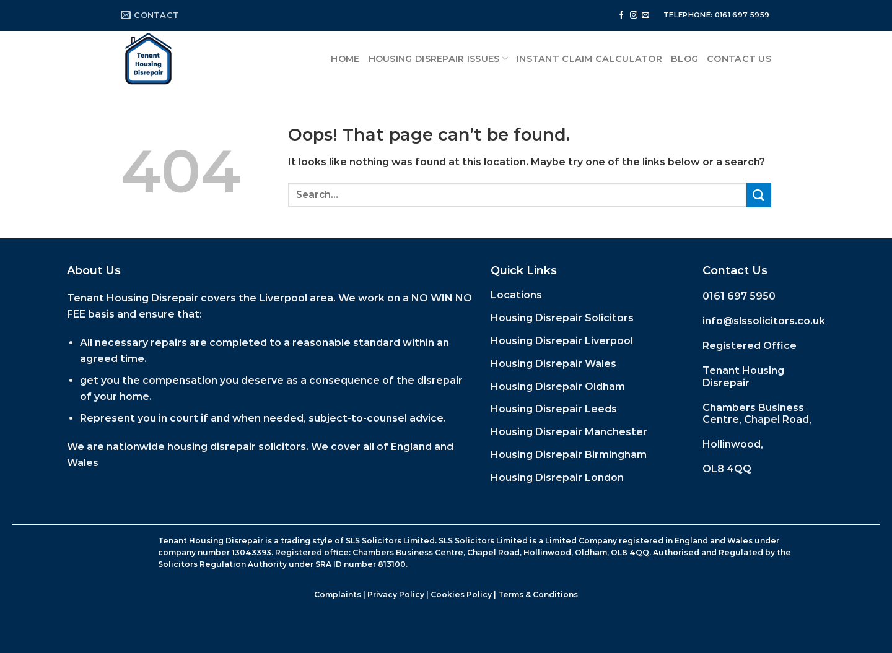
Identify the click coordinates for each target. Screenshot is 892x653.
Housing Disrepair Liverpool (562, 341)
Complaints (337, 594)
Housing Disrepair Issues (438, 58)
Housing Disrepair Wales (553, 364)
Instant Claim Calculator (589, 58)
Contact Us (739, 58)
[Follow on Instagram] (633, 15)
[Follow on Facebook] (621, 15)
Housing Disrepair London (557, 477)
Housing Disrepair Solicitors (562, 318)
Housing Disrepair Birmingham (569, 455)
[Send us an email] (645, 15)
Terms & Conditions (538, 594)
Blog (684, 58)
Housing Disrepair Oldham (558, 386)
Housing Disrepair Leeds (554, 409)
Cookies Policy (461, 594)
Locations (516, 295)
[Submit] (758, 195)
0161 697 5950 (739, 296)
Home (345, 58)
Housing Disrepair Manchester (569, 432)
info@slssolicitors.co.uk (763, 321)
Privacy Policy (395, 594)
